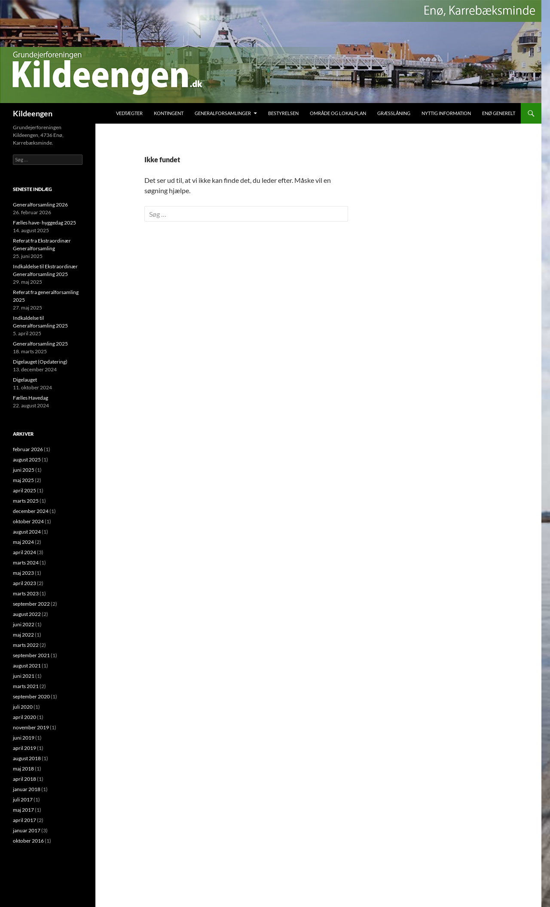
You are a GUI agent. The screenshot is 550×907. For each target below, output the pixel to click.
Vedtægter (129, 113)
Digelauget (25, 379)
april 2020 (24, 717)
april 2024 (24, 552)
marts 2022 (26, 645)
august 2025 (27, 459)
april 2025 (24, 490)
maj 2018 (23, 768)
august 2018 (27, 758)
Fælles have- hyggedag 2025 (44, 222)
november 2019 (31, 727)
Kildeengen (32, 113)
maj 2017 (23, 810)
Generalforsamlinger (223, 113)
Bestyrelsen (283, 113)
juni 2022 (23, 624)
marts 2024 (26, 562)
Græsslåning (393, 113)
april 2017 (24, 820)
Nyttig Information (446, 113)
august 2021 (27, 665)
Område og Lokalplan (338, 113)
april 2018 (24, 779)
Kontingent (168, 113)
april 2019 (24, 748)
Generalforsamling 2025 (40, 343)
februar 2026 (28, 449)
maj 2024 (23, 542)
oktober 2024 (28, 521)
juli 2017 (23, 799)
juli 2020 (23, 707)
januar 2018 (26, 789)
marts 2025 (26, 500)
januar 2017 (26, 830)
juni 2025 (23, 470)
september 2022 (31, 604)
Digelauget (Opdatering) (40, 361)
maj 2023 (23, 573)
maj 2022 (23, 634)
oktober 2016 (28, 840)
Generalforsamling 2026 (40, 204)
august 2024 (27, 531)
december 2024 (31, 511)
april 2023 (24, 583)
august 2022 (27, 614)
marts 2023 (26, 593)
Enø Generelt (498, 113)
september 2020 (31, 696)
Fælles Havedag (30, 397)
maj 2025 (23, 480)
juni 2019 (23, 737)
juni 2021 (23, 676)
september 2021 (31, 655)
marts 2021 (26, 686)
